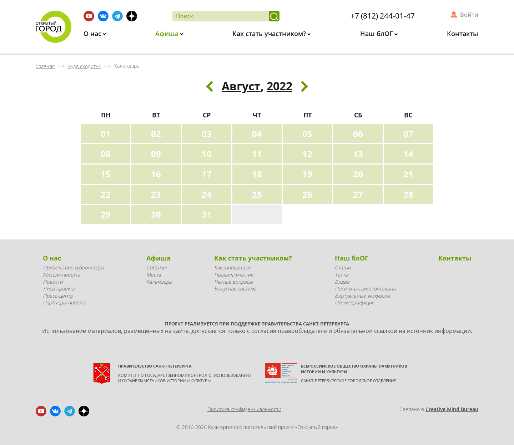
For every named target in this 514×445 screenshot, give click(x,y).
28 (408, 194)
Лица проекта (58, 288)
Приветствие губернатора (73, 267)
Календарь (159, 281)
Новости (52, 281)
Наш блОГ (377, 33)
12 (307, 154)
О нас (93, 33)
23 (156, 194)
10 (207, 154)
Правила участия (233, 274)
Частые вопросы (233, 281)
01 (106, 134)
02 (156, 134)
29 (106, 214)
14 (408, 154)
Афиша (167, 33)
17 (207, 174)
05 (307, 134)
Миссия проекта (61, 274)
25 (257, 194)
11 (257, 154)
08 (106, 154)
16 (156, 174)
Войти (469, 15)
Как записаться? (232, 267)
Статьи (343, 267)
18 (257, 174)
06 (358, 134)
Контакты (462, 33)
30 (156, 214)
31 (207, 214)
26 (307, 194)
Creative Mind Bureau (451, 409)
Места (153, 274)
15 (106, 174)
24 (207, 194)
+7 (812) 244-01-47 (383, 16)
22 (106, 194)
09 (156, 154)
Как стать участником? (270, 33)
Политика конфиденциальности (244, 409)
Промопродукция (354, 302)
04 (257, 134)
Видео (342, 281)
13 (358, 154)
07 (408, 134)
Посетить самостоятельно (365, 288)
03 (207, 134)
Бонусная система (235, 288)
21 (408, 174)
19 (307, 174)
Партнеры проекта (64, 302)
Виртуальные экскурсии (362, 295)
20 (358, 174)
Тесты (341, 274)
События (156, 267)
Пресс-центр (58, 295)
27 (358, 194)
